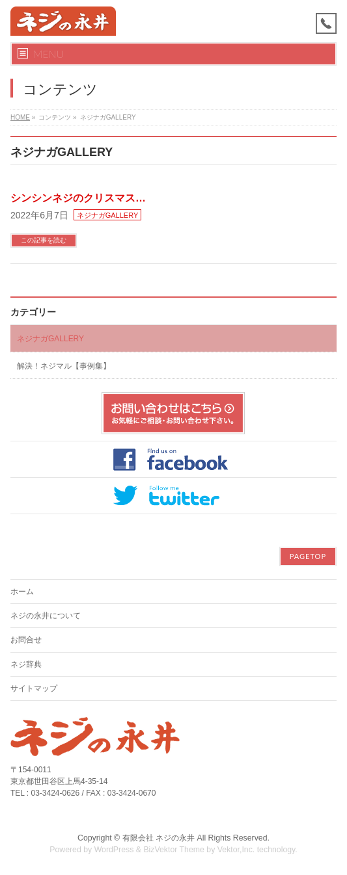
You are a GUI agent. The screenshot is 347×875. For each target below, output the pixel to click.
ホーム (22, 591)
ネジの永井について (45, 615)
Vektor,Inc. (236, 849)
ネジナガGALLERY (108, 215)
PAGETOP (308, 556)
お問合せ (26, 639)
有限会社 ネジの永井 (158, 837)
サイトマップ (33, 688)
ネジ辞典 (26, 664)
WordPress (114, 849)
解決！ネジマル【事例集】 (64, 366)
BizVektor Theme (173, 849)
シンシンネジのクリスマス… (78, 197)
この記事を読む (43, 240)
